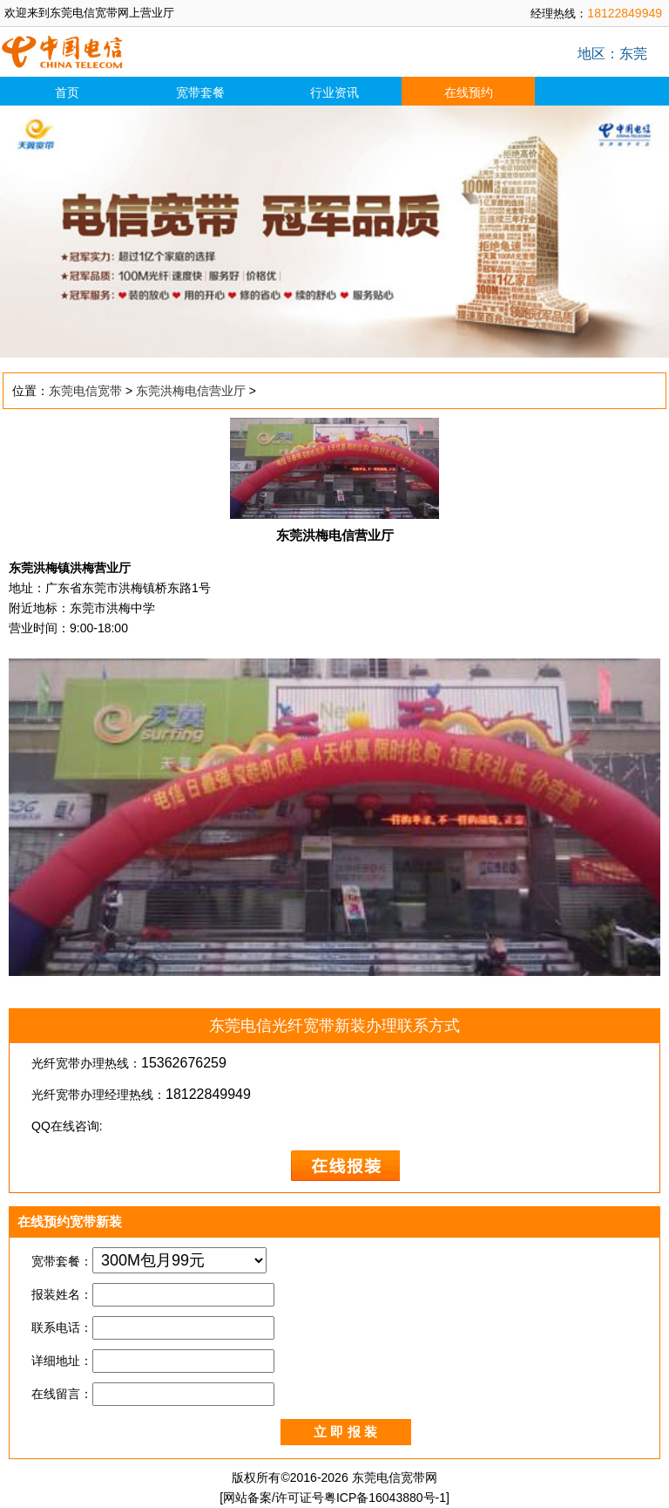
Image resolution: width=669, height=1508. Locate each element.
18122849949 (624, 13)
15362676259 (183, 1062)
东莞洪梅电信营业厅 (191, 391)
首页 (67, 92)
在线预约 (468, 92)
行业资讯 (334, 92)
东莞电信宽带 (85, 391)
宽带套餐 (200, 92)
